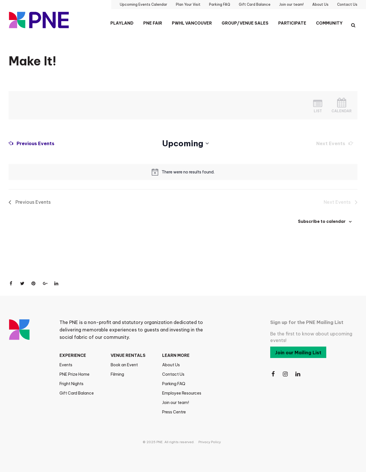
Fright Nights (71, 383)
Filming (117, 374)
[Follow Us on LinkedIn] (298, 374)
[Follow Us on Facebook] (273, 374)
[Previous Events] (31, 143)
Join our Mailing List (298, 352)
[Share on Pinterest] (33, 283)
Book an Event (124, 364)
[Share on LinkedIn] (56, 283)
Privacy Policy (209, 442)
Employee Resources (181, 393)
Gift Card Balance (76, 393)
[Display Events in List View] (317, 105)
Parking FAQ (173, 383)
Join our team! (175, 402)
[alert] (188, 172)
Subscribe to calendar (322, 221)
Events (65, 364)
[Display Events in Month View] (341, 105)
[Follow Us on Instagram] (286, 374)
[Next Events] (334, 143)
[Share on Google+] (45, 283)
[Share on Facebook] (11, 283)
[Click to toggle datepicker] (185, 143)
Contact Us (173, 374)
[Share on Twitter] (22, 283)
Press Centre (174, 412)
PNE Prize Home (74, 374)
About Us (171, 364)
